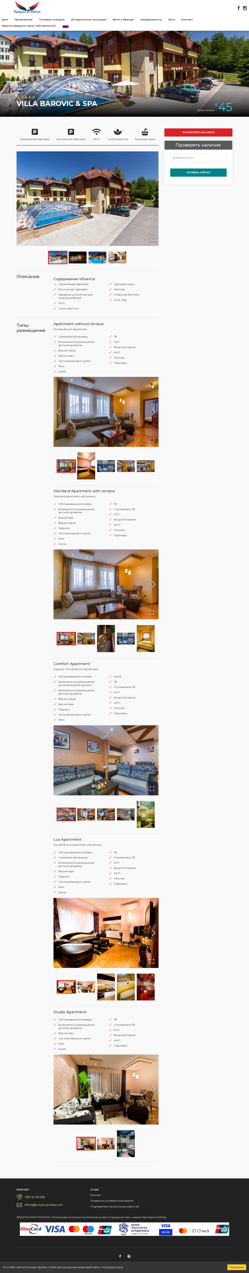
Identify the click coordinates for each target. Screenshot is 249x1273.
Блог (171, 19)
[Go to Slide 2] (77, 257)
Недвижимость (151, 19)
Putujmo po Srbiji (27, 7)
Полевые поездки (51, 19)
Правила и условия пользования (111, 1200)
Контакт (187, 19)
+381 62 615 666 (34, 1197)
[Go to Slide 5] (145, 466)
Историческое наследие (88, 19)
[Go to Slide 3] (97, 257)
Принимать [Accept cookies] (236, 1267)
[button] (88, 198)
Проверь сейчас (198, 172)
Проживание (23, 19)
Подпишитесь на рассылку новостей (114, 1206)
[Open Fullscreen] (152, 239)
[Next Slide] (154, 198)
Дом (5, 19)
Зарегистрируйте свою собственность (29, 25)
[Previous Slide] (21, 198)
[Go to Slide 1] (58, 257)
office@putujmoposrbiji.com (43, 1205)
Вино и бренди (123, 19)
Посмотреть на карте (198, 132)
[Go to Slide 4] (117, 257)
